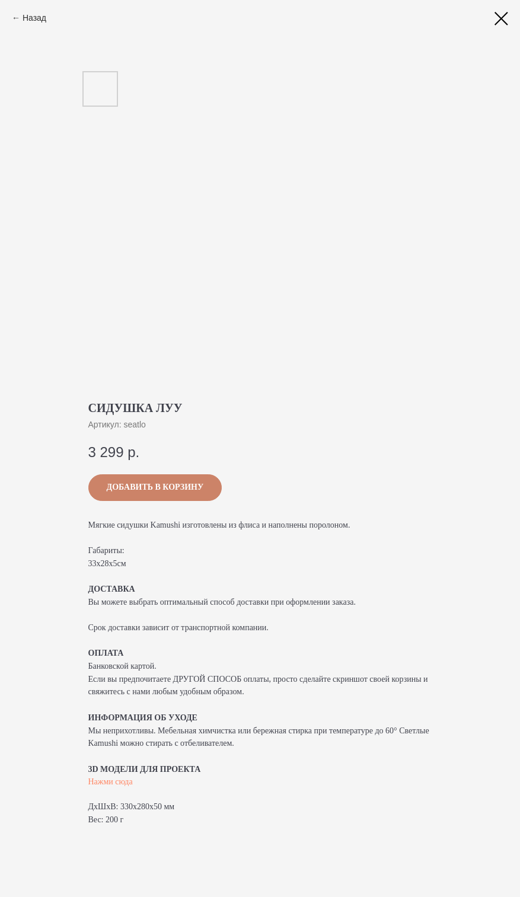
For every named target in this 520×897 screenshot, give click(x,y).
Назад (34, 18)
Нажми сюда (110, 781)
